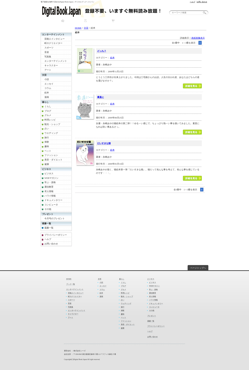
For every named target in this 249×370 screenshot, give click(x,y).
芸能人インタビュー (54, 39)
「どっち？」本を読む (192, 86)
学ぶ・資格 (50, 182)
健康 (46, 164)
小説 (46, 79)
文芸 (86, 28)
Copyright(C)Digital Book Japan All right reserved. (82, 359)
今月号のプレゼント (54, 218)
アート (47, 70)
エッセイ (48, 83)
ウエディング (51, 133)
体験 (46, 142)
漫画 (46, 97)
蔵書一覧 (46, 223)
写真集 (47, 56)
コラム (47, 88)
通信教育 (48, 187)
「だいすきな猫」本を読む (192, 178)
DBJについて (124, 21)
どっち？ (101, 51)
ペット (47, 151)
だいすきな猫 (104, 143)
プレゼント (153, 21)
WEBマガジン (51, 178)
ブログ (47, 111)
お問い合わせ (202, 2)
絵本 (112, 57)
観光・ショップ (52, 124)
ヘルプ (192, 2)
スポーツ (48, 47)
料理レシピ (50, 119)
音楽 (46, 52)
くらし (47, 106)
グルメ (47, 115)
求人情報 (48, 191)
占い (46, 128)
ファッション (51, 155)
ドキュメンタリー (53, 200)
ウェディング (126, 303)
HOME (70, 21)
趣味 (46, 146)
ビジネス (46, 169)
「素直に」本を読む (192, 132)
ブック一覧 (95, 21)
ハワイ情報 (50, 196)
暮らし (45, 102)
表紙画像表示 (198, 38)
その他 (47, 209)
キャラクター (51, 65)
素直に (100, 97)
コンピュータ (51, 204)
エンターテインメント (53, 34)
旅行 (46, 137)
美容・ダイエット (53, 159)
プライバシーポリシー (55, 235)
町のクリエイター (53, 43)
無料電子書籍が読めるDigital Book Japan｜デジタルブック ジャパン (105, 10)
